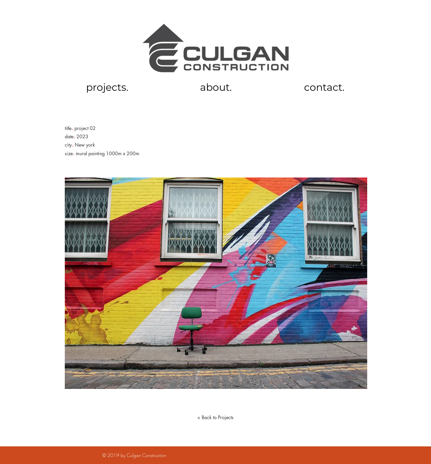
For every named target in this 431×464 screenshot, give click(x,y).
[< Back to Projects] (215, 417)
